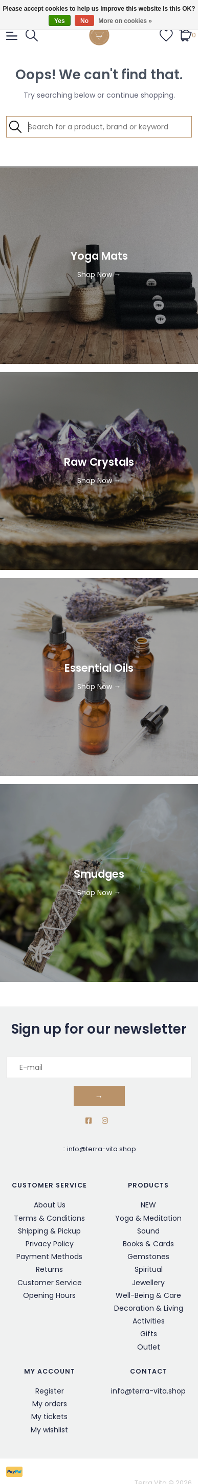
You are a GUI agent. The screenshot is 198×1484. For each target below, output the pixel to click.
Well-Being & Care (148, 1295)
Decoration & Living (148, 1308)
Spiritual (149, 1269)
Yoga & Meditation (148, 1218)
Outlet (148, 1347)
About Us (49, 1205)
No (84, 21)
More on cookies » (125, 21)
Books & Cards (148, 1244)
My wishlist (49, 1430)
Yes (59, 21)
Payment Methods (49, 1256)
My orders (49, 1404)
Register (49, 1391)
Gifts (148, 1334)
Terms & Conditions (49, 1218)
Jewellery (148, 1282)
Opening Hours (49, 1295)
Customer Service (49, 1282)
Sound (148, 1231)
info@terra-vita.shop (101, 1149)
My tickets (49, 1416)
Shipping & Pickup (49, 1231)
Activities (149, 1321)
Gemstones (148, 1256)
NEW (148, 1205)
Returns (49, 1269)
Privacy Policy (50, 1244)
